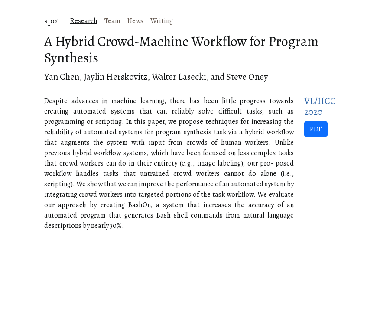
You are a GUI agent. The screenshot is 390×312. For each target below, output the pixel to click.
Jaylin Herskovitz (115, 77)
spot (52, 20)
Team (112, 21)
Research (84, 21)
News (135, 21)
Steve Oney (247, 77)
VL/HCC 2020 (320, 106)
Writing (161, 21)
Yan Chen (61, 77)
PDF (316, 129)
